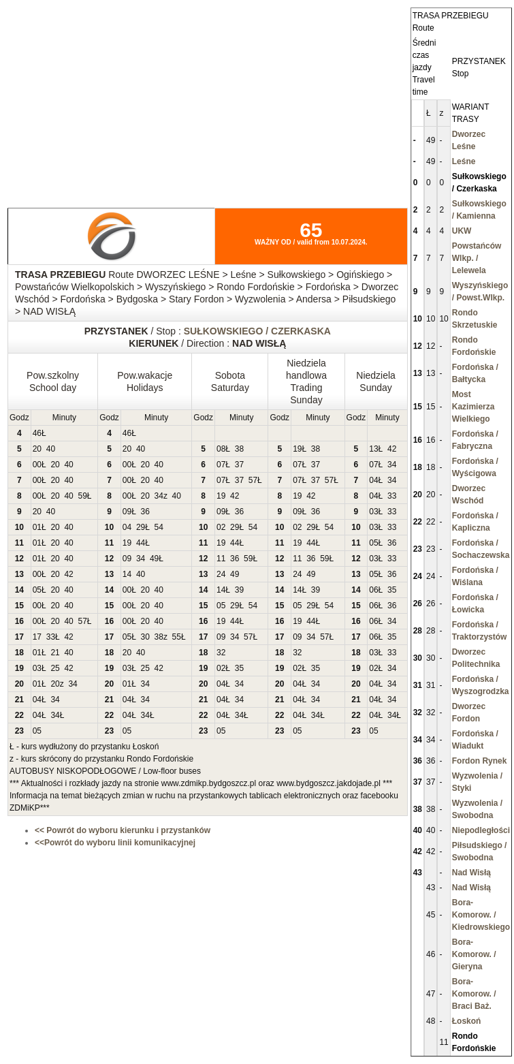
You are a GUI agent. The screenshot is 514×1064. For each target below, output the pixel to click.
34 (391, 464)
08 (220, 449)
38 (239, 449)
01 (37, 527)
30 (145, 637)
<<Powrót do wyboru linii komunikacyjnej (115, 842)
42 (391, 449)
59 (82, 496)
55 (176, 637)
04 (373, 480)
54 (159, 527)
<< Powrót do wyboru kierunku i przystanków (122, 830)
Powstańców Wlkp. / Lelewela (477, 258)
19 (297, 449)
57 (252, 480)
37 (239, 464)
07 (220, 464)
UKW (462, 231)
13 (373, 449)
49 (154, 558)
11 (220, 558)
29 (140, 527)
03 (373, 511)
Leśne (464, 161)
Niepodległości (481, 830)
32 (220, 652)
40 (50, 449)
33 (391, 496)
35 (391, 590)
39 (239, 590)
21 (54, 652)
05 (373, 543)
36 (145, 511)
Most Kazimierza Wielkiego (473, 407)
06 (373, 590)
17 (37, 637)
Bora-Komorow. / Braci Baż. (474, 994)
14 (127, 574)
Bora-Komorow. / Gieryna (474, 954)
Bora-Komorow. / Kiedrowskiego (481, 915)
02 (220, 527)
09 (127, 511)
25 (54, 668)
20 (37, 449)
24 (220, 574)
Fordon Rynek (479, 761)
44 (140, 543)
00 (37, 464)
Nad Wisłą (471, 872)
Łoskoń (466, 1021)
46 (37, 433)
